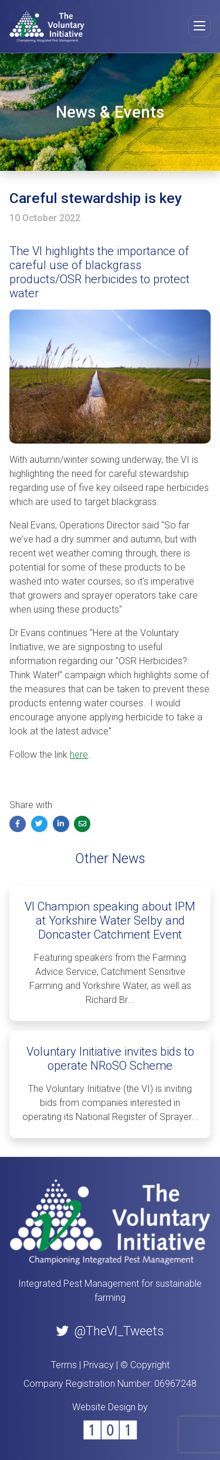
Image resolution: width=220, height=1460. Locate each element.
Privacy (98, 1364)
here (79, 754)
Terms (64, 1364)
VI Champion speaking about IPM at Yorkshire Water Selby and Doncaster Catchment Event (110, 920)
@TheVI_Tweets (110, 1331)
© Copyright (145, 1364)
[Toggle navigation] (199, 26)
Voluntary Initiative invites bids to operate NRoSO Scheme (110, 1059)
